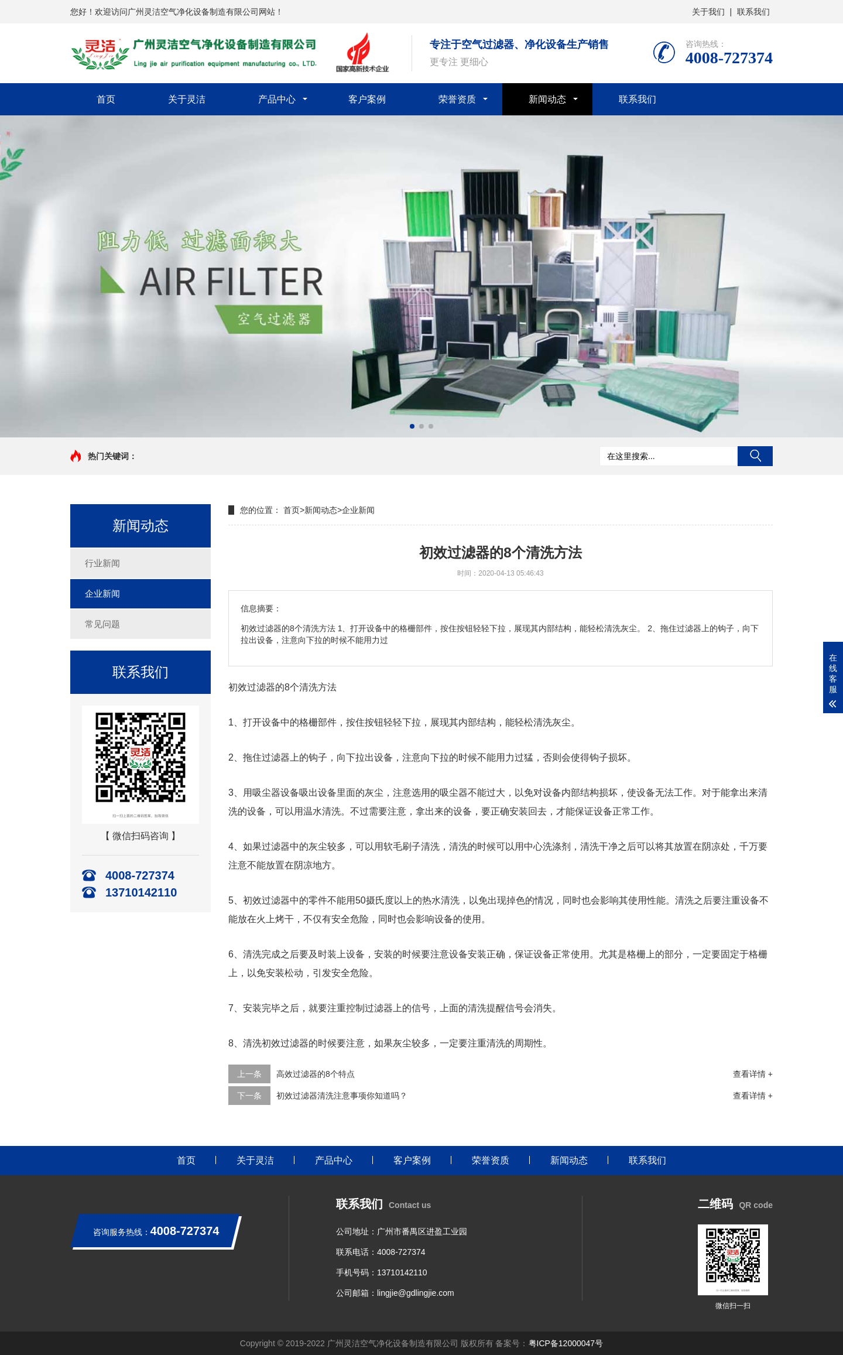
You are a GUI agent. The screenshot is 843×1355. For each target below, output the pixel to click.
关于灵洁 (186, 99)
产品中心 (277, 99)
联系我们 (753, 11)
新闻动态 (547, 99)
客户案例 (367, 99)
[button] (412, 426)
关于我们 (708, 11)
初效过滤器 (251, 687)
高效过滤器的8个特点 (315, 1074)
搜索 (755, 456)
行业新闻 (102, 563)
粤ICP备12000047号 (566, 1343)
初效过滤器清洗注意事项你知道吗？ (341, 1095)
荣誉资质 (457, 99)
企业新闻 (102, 593)
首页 (106, 99)
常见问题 (102, 624)
